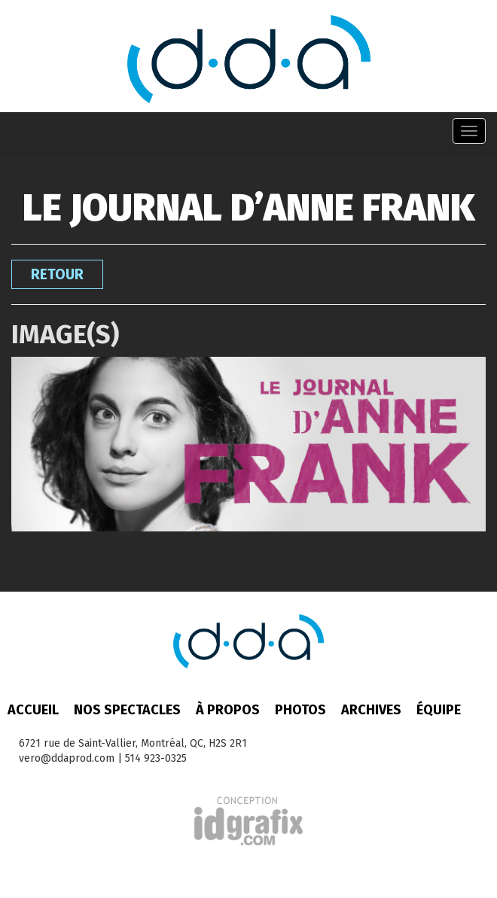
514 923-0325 (156, 758)
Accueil (33, 709)
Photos (300, 709)
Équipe (438, 709)
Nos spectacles (127, 709)
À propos (228, 709)
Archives (371, 709)
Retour (57, 274)
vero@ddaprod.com (66, 758)
